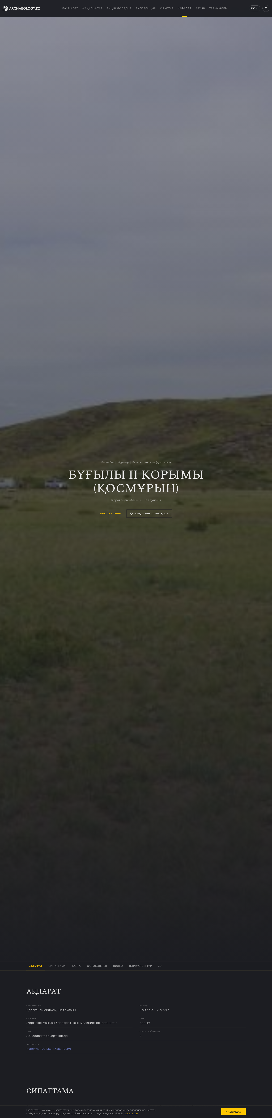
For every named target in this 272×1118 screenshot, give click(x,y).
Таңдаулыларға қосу (149, 513)
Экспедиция (146, 8)
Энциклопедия (119, 8)
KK (254, 8)
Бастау (110, 513)
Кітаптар (167, 8)
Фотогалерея (97, 965)
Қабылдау (233, 1111)
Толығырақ (131, 1113)
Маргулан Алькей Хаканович (48, 1048)
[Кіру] (265, 8)
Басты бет (70, 8)
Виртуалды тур (140, 965)
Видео (118, 965)
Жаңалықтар (92, 8)
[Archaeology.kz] (21, 8)
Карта (76, 965)
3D (160, 965)
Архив (200, 8)
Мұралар (184, 12)
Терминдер (218, 8)
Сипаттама (57, 965)
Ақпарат (35, 965)
